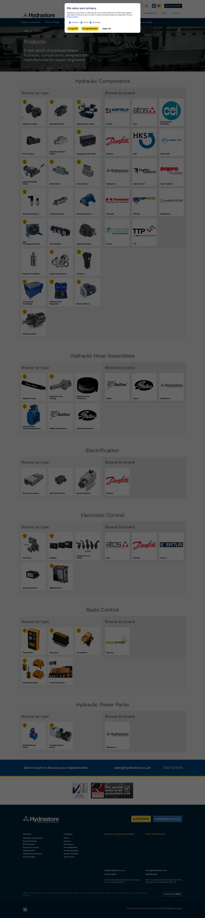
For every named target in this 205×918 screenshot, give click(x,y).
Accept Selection (90, 28)
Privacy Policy (72, 17)
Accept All (72, 28)
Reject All (107, 28)
